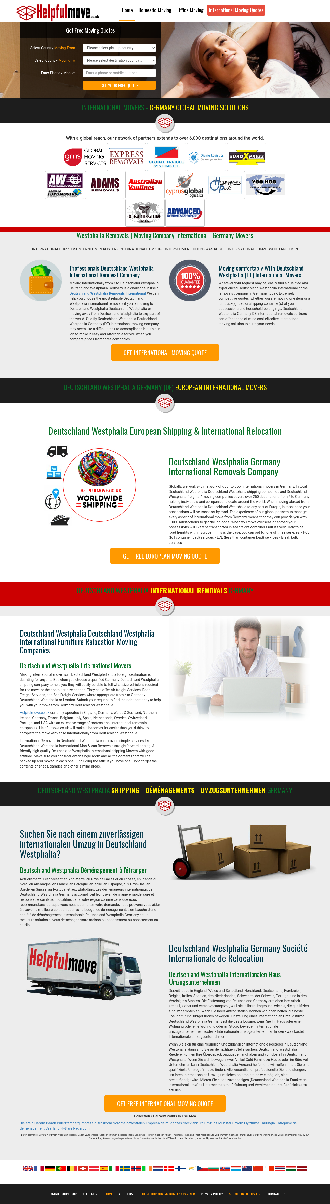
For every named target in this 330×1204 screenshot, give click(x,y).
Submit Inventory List (245, 1193)
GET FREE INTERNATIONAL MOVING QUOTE (165, 1103)
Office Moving (190, 10)
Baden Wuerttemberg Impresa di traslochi (79, 1123)
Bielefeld (27, 1123)
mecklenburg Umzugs (200, 1123)
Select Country (52, 48)
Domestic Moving (155, 10)
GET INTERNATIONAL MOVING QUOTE (165, 352)
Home (127, 10)
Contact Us (276, 1193)
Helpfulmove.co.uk (34, 713)
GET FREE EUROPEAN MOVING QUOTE (165, 555)
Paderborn (81, 1128)
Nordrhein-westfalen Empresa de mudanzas (147, 1123)
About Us (125, 1193)
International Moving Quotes (236, 10)
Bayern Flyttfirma (245, 1123)
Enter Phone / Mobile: (58, 73)
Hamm (39, 1123)
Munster (224, 1123)
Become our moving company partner (167, 1193)
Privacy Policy (212, 1193)
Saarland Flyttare (59, 1128)
